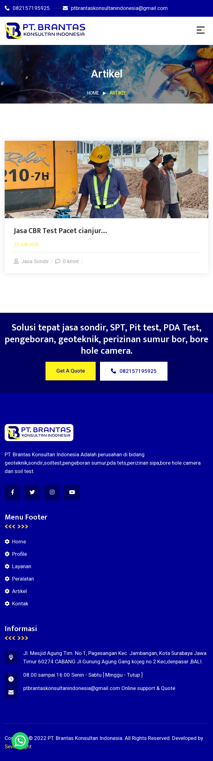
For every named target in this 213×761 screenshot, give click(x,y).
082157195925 (27, 8)
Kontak (20, 604)
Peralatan (23, 579)
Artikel (19, 591)
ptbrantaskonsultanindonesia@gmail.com (115, 8)
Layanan (21, 566)
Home (93, 93)
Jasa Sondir (31, 261)
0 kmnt (67, 261)
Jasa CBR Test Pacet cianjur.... (60, 231)
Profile (19, 554)
